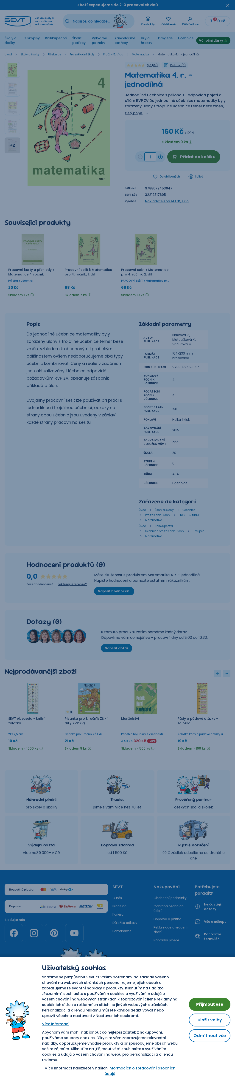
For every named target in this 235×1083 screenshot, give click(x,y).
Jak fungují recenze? (72, 584)
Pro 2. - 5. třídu (113, 54)
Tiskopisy (32, 38)
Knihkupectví (56, 38)
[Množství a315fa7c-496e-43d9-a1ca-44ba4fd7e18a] (150, 156)
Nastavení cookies (117, 1008)
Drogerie (165, 38)
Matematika (140, 54)
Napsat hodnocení (114, 591)
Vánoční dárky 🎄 (213, 40)
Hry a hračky (146, 40)
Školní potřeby (79, 40)
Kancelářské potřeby (125, 40)
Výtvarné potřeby (99, 40)
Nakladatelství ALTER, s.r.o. (167, 201)
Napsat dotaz (117, 648)
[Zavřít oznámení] (227, 5)
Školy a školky (11, 40)
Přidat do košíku (193, 157)
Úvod (8, 54)
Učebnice (185, 38)
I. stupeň (198, 531)
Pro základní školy (82, 54)
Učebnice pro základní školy (164, 531)
